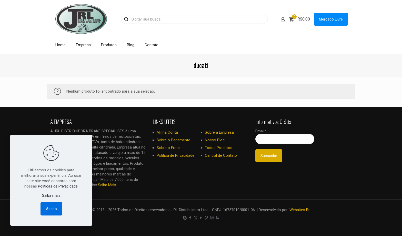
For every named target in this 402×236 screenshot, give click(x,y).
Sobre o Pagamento (173, 140)
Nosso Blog (215, 140)
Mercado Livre (331, 19)
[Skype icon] (185, 217)
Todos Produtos (218, 147)
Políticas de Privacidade (58, 186)
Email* (284, 136)
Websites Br (299, 210)
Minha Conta (167, 132)
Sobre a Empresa (219, 132)
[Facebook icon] (190, 217)
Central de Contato (221, 155)
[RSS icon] (217, 217)
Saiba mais (51, 195)
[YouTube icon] (201, 217)
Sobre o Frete (168, 147)
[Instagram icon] (212, 217)
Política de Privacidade (175, 155)
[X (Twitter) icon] (196, 217)
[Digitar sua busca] (194, 19)
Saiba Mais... (108, 185)
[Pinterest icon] (206, 217)
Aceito (51, 209)
